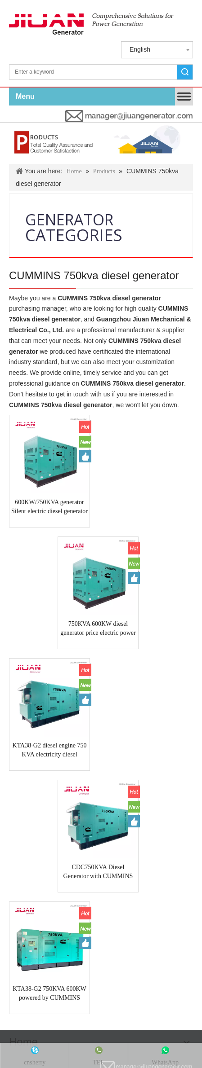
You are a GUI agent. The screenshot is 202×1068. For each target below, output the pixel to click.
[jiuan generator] (91, 24)
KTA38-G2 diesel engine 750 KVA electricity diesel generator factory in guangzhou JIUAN (42, 602)
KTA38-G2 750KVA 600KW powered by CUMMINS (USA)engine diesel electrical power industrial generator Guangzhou (43, 710)
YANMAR (172, 814)
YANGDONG (57, 814)
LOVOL (21, 814)
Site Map (182, 894)
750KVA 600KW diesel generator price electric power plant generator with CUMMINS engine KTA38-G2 (158, 493)
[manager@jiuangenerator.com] (129, 116)
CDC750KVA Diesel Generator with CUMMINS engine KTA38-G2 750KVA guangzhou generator (158, 602)
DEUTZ (131, 806)
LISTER (119, 814)
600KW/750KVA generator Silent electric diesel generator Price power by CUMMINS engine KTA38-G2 (43, 493)
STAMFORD (157, 829)
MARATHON (28, 837)
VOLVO (92, 814)
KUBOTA (160, 806)
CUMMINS (66, 806)
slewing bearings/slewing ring (132, 837)
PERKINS (101, 806)
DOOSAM (66, 829)
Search (185, 72)
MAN (146, 814)
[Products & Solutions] (101, 143)
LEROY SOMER (109, 829)
